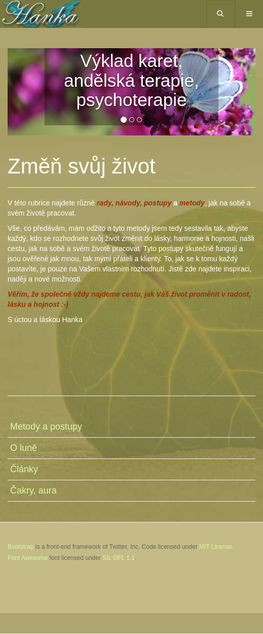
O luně (23, 448)
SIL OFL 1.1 (118, 557)
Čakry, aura (33, 490)
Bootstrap (20, 546)
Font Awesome (28, 557)
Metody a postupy (46, 426)
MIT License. (216, 546)
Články (24, 469)
